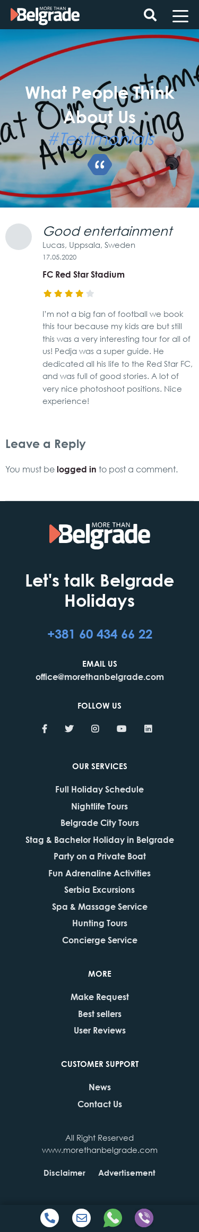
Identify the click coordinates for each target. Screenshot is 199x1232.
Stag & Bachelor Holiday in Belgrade (99, 839)
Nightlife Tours (99, 806)
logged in (77, 469)
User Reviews (100, 1030)
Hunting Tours (99, 923)
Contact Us (99, 1104)
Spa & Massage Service (100, 906)
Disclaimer (64, 1172)
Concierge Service (99, 940)
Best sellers (100, 1013)
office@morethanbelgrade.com (100, 676)
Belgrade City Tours (99, 822)
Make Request (100, 996)
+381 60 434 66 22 (99, 633)
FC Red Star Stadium (83, 274)
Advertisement (126, 1172)
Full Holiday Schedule (99, 789)
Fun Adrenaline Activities (99, 873)
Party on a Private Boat (100, 856)
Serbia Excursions (99, 889)
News (100, 1087)
